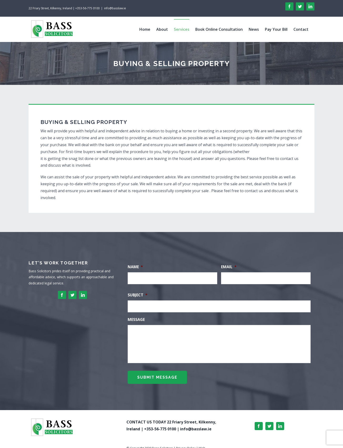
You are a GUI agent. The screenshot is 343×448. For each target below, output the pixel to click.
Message (136, 319)
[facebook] (62, 295)
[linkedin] (83, 295)
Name (135, 266)
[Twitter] (269, 425)
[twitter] (72, 295)
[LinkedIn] (280, 425)
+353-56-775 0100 (160, 428)
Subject (137, 295)
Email (229, 266)
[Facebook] (259, 425)
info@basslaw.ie (115, 8)
